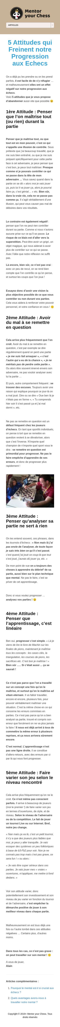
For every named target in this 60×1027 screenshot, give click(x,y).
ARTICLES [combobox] (13, 25)
